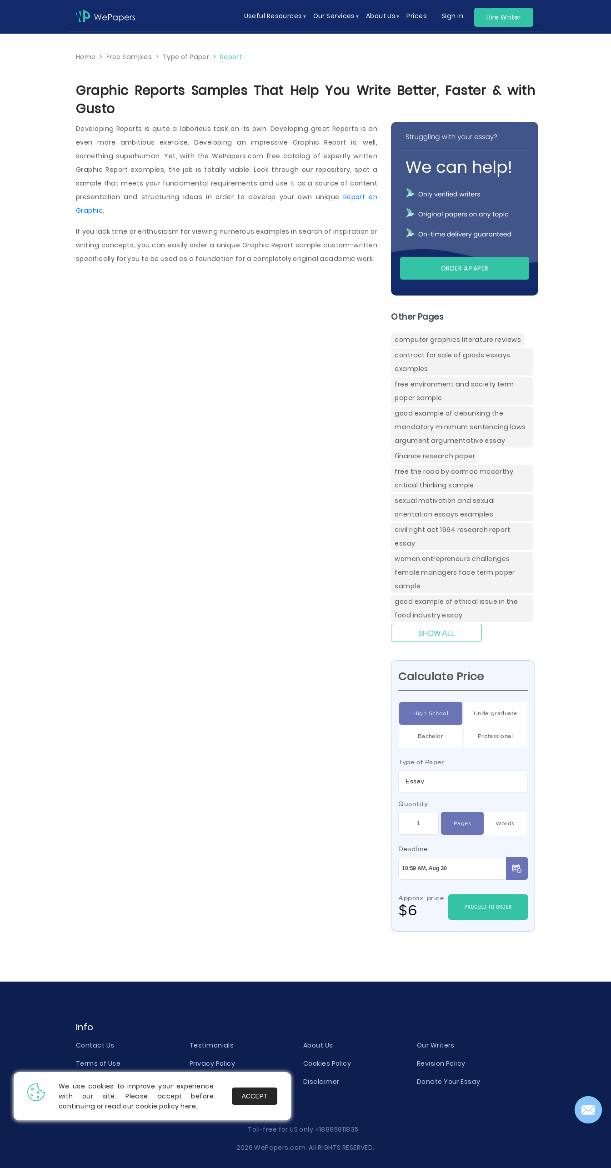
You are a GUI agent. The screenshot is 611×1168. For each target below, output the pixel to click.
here (188, 1106)
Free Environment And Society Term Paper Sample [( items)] (454, 391)
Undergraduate (495, 713)
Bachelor (431, 736)
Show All (436, 633)
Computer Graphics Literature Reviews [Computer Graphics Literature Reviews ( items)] (458, 339)
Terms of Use (98, 1063)
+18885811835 (337, 1129)
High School (430, 713)
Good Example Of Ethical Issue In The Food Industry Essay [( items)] (456, 608)
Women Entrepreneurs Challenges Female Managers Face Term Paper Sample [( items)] (455, 572)
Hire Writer (503, 17)
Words (505, 823)
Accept (255, 1096)
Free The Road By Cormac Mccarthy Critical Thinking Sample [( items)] (454, 478)
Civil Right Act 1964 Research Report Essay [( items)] (452, 536)
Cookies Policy (327, 1063)
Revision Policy (441, 1063)
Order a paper (465, 268)
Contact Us (95, 1045)
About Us (318, 1045)
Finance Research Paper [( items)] (435, 456)
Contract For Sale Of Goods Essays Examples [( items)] (452, 362)
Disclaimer (321, 1081)
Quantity (413, 803)
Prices (416, 15)
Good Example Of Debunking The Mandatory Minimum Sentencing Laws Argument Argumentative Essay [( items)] (460, 427)
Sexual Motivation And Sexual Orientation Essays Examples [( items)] (445, 507)
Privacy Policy (212, 1063)
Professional (495, 736)
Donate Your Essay (448, 1081)
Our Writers (436, 1045)
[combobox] (463, 781)
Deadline (413, 848)
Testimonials (212, 1045)
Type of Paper (421, 762)
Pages (462, 823)
